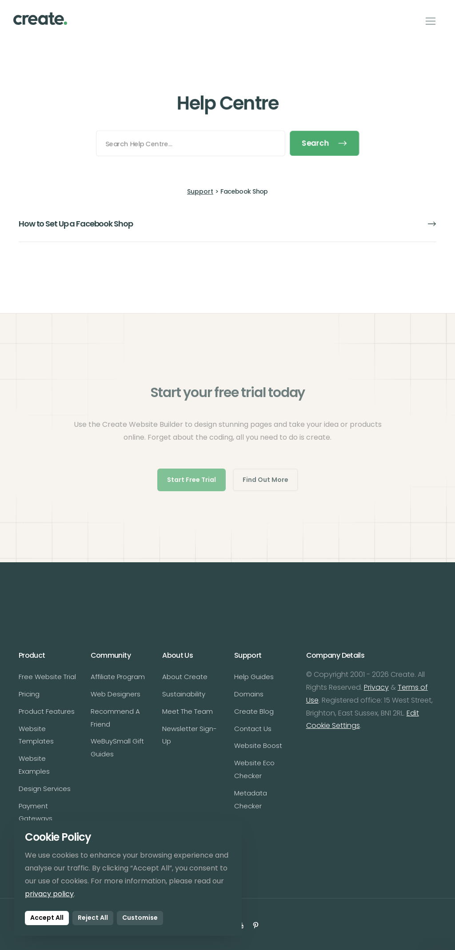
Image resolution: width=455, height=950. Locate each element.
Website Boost (258, 745)
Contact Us (252, 728)
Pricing (29, 694)
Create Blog (254, 711)
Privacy (376, 687)
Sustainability (183, 694)
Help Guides (254, 676)
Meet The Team (187, 711)
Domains (248, 694)
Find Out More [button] (265, 479)
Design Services (45, 788)
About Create (185, 676)
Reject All (93, 917)
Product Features (47, 711)
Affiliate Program (118, 676)
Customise (140, 917)
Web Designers (115, 694)
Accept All (47, 917)
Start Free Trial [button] (191, 479)
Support (200, 191)
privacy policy (49, 894)
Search (325, 143)
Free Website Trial (47, 676)
